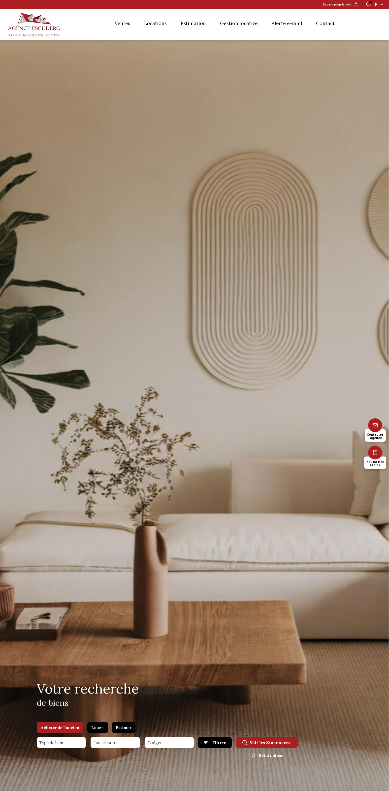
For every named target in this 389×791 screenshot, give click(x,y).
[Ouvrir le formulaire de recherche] (215, 743)
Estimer (123, 728)
